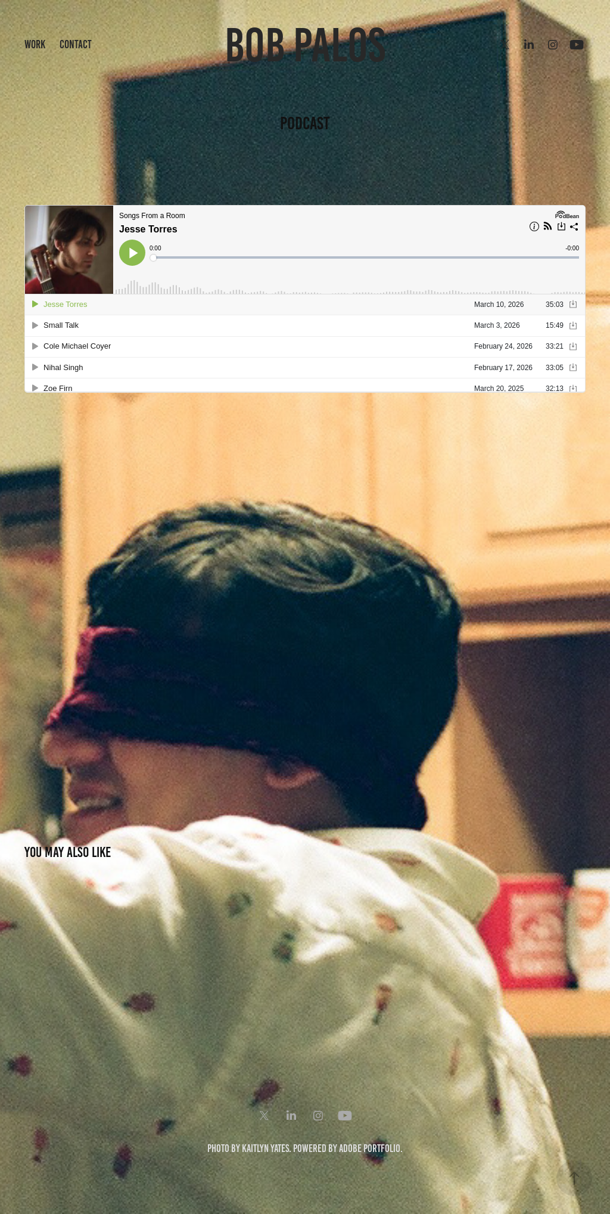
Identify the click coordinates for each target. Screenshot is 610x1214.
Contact (76, 44)
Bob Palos (305, 45)
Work (34, 44)
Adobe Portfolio (369, 1148)
